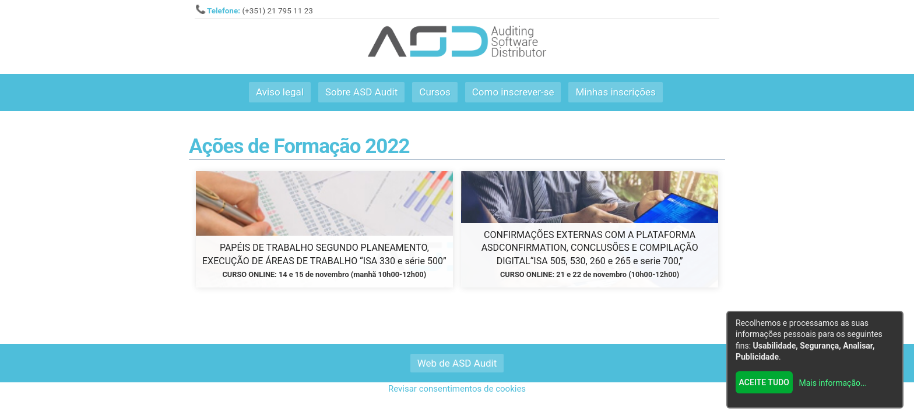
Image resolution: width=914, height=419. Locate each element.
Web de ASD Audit (457, 363)
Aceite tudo (764, 382)
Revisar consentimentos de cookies (457, 389)
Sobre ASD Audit (361, 92)
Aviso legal (280, 92)
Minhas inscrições (615, 92)
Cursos (434, 92)
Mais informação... (833, 383)
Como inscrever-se (513, 92)
